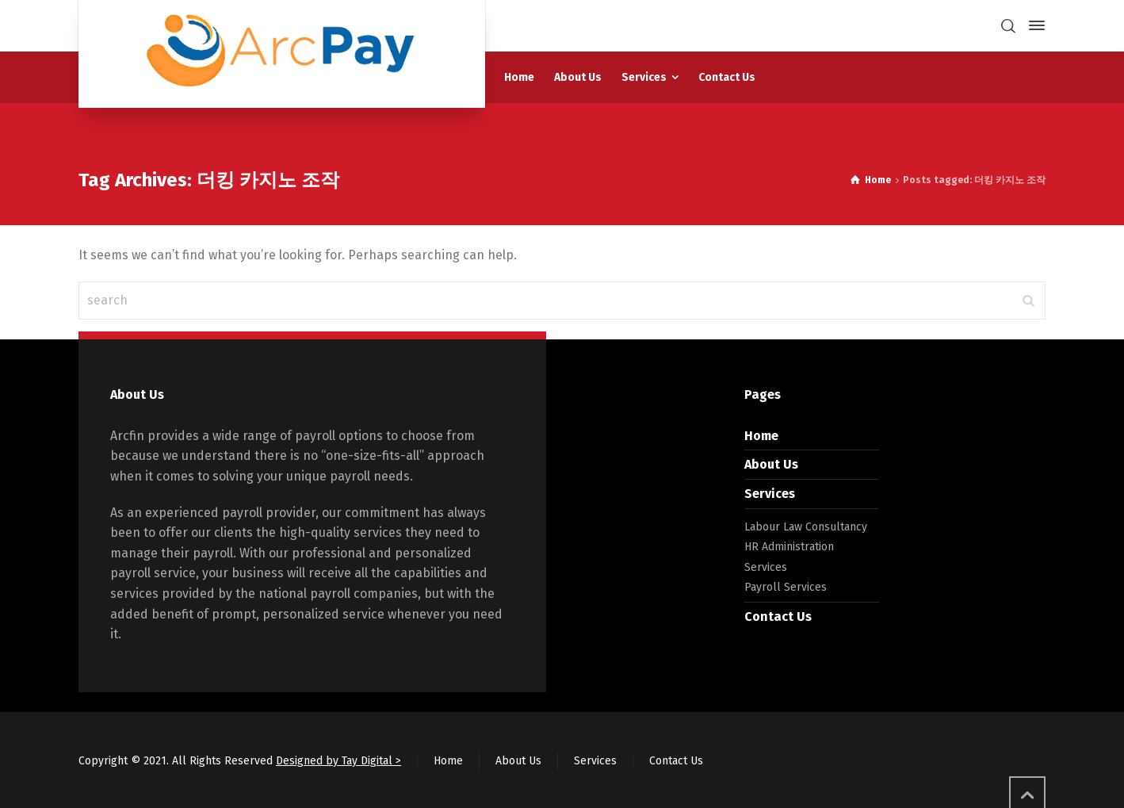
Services (769, 493)
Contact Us (778, 616)
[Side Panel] (1034, 25)
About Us (771, 464)
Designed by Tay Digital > (338, 761)
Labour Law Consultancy (805, 527)
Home (761, 435)
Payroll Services (785, 587)
